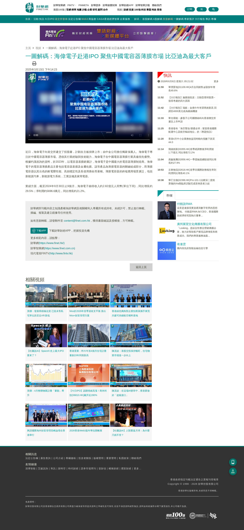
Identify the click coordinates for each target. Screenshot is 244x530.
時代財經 (73, 468)
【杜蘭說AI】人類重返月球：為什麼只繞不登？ (131, 432)
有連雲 (181, 244)
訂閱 (189, 9)
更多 (216, 81)
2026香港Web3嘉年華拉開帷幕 (85, 430)
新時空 (62, 468)
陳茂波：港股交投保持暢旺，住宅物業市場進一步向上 (131, 353)
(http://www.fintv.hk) (61, 253)
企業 (89, 9)
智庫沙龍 (143, 5)
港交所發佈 (61, 19)
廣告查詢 (45, 458)
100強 (137, 9)
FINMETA (83, 5)
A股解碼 (157, 19)
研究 (95, 9)
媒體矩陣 (110, 5)
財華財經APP (126, 5)
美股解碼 (168, 19)
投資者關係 (84, 458)
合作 (105, 9)
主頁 (28, 48)
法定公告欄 (74, 19)
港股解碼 (147, 19)
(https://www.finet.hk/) (52, 243)
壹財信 (102, 468)
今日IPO (49, 19)
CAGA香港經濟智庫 (108, 19)
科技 (143, 9)
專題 (148, 9)
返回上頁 (141, 267)
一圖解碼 (179, 19)
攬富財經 (126, 468)
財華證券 (95, 5)
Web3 (84, 19)
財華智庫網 (59, 5)
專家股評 (189, 19)
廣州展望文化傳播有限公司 (194, 224)
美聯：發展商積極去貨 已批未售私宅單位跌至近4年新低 (45, 313)
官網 (68, 9)
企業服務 (125, 19)
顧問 (100, 9)
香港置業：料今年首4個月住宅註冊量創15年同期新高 (87, 353)
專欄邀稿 (71, 458)
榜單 (74, 9)
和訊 (53, 468)
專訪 (208, 19)
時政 (154, 9)
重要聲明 (111, 458)
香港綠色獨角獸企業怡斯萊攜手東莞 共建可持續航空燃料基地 (131, 313)
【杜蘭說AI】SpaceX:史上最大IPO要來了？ (45, 353)
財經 (126, 9)
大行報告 (200, 19)
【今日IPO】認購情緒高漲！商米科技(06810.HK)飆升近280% (88, 392)
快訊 (41, 19)
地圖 (79, 9)
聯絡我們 (156, 5)
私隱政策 (124, 458)
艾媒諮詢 (43, 468)
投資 (131, 9)
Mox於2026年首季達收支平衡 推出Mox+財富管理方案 (87, 313)
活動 (36, 19)
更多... (137, 468)
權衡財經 (114, 468)
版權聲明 (99, 458)
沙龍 (84, 9)
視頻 (38, 48)
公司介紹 (58, 458)
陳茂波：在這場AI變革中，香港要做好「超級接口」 (131, 392)
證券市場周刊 (88, 468)
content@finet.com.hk (77, 220)
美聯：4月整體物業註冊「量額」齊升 (45, 392)
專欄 (213, 19)
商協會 (92, 19)
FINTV (70, 5)
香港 (159, 9)
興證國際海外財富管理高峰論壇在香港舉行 (46, 432)
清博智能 (30, 468)
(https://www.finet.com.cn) (59, 248)
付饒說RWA (184, 204)
